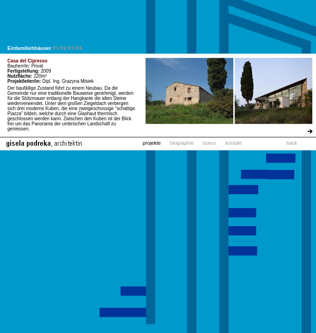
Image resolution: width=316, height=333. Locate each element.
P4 (78, 48)
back (291, 143)
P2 (63, 48)
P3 (71, 48)
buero (209, 143)
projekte (152, 143)
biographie (182, 143)
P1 (56, 48)
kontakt (233, 143)
